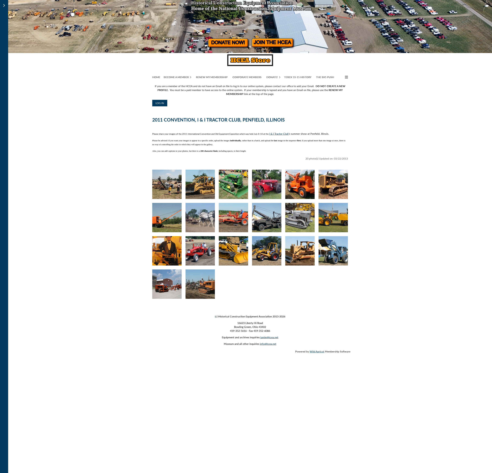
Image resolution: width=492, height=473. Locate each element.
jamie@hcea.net (269, 337)
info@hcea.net (268, 343)
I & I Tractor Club (279, 133)
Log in (160, 103)
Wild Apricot (317, 351)
